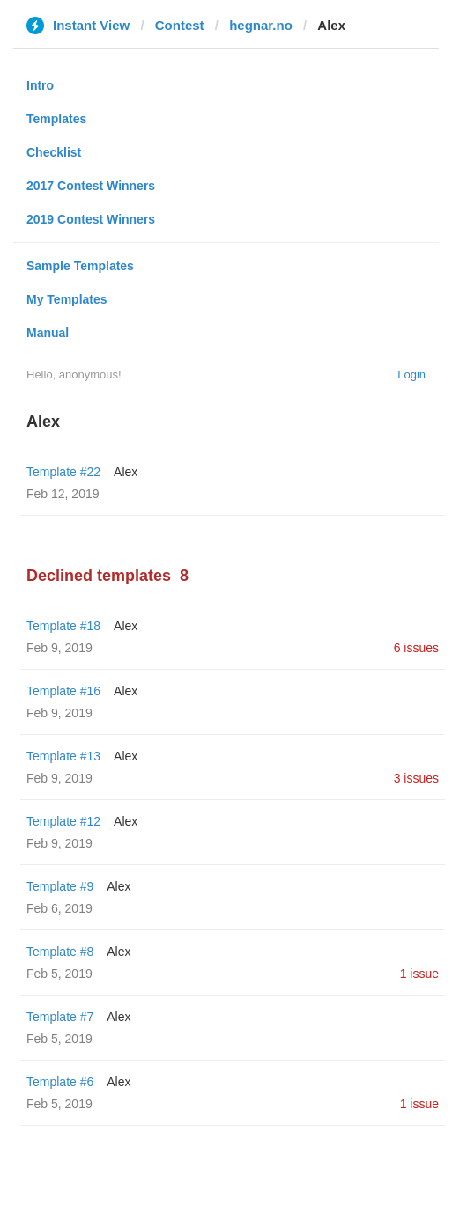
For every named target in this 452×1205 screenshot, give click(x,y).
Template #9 (59, 886)
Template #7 (59, 1017)
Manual (47, 333)
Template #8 (59, 951)
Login (411, 374)
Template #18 (63, 626)
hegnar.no (261, 25)
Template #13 (63, 756)
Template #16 (63, 691)
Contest (179, 25)
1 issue (419, 973)
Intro (40, 85)
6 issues (416, 648)
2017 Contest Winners (90, 186)
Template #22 (63, 472)
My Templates (66, 299)
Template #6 (59, 1082)
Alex (125, 472)
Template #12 (63, 821)
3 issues (416, 778)
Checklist (53, 152)
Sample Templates (80, 266)
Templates (56, 119)
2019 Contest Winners (90, 219)
